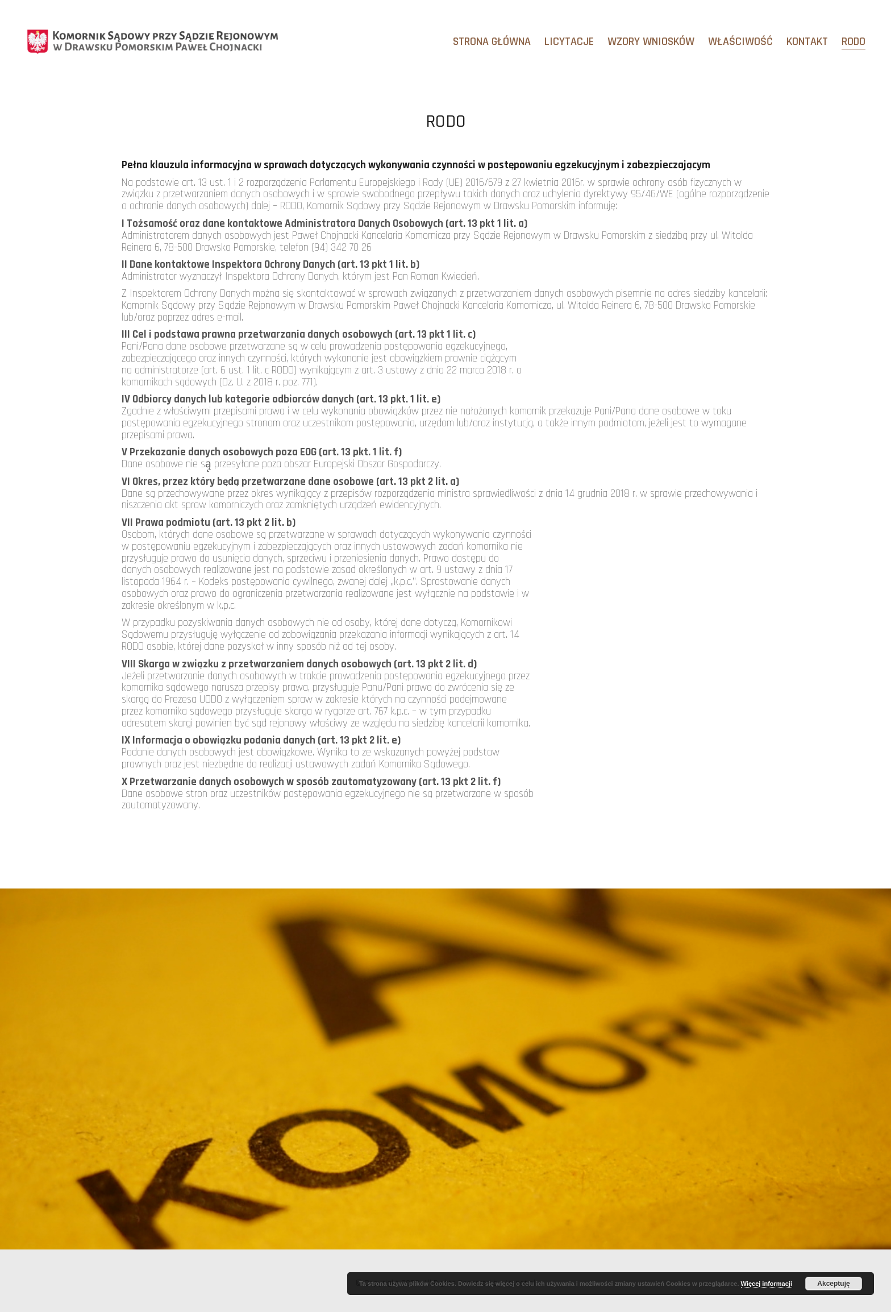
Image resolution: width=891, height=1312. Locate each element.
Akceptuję (833, 1284)
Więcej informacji (766, 1283)
